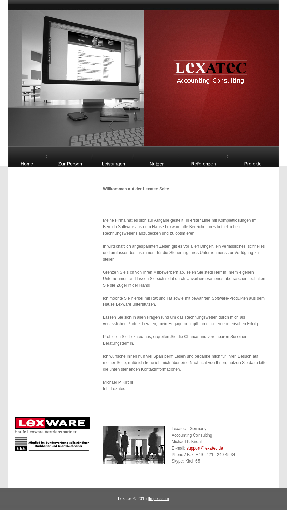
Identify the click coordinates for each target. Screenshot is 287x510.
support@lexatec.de (205, 448)
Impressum (159, 498)
